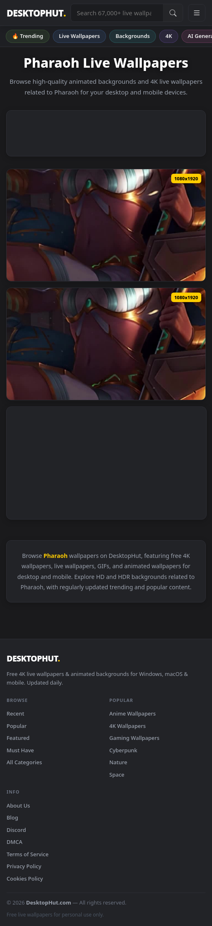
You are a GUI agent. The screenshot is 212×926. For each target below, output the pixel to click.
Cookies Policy (25, 878)
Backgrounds (132, 36)
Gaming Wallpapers (134, 738)
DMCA (14, 842)
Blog (12, 817)
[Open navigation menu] (196, 12)
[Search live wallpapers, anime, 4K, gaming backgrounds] (117, 12)
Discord (16, 830)
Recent (15, 713)
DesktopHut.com (48, 902)
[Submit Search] (173, 12)
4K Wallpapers (127, 726)
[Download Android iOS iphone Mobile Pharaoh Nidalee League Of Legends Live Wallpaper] (106, 225)
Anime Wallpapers (132, 713)
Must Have (20, 750)
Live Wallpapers (79, 36)
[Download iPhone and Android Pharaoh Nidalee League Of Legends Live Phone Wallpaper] (106, 344)
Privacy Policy (24, 866)
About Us (18, 805)
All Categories (24, 762)
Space (117, 774)
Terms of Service (28, 854)
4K (168, 36)
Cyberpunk (123, 750)
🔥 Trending (27, 36)
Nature (118, 762)
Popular (17, 726)
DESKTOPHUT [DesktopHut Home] (36, 13)
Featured (18, 738)
